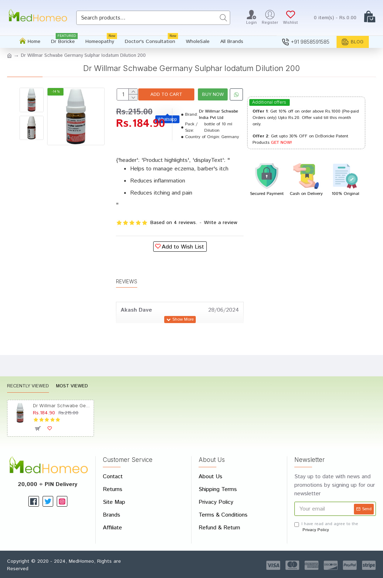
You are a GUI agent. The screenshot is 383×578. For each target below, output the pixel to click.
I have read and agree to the (326, 527)
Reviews (126, 296)
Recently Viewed (28, 387)
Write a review (220, 243)
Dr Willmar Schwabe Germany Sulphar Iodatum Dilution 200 (62, 405)
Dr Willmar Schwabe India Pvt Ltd (218, 136)
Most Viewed (72, 387)
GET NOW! (281, 143)
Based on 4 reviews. (173, 243)
